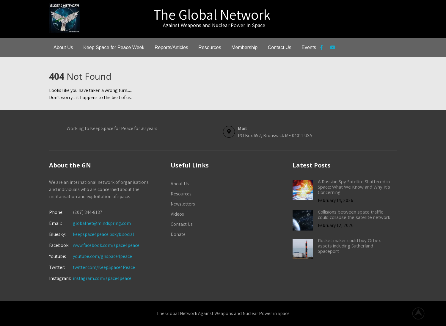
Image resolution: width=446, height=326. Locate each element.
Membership (244, 47)
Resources (209, 47)
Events (308, 47)
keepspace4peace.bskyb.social (103, 234)
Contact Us (279, 47)
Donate (178, 234)
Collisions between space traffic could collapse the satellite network (354, 214)
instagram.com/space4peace (102, 278)
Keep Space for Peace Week (113, 47)
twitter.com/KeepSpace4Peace (104, 267)
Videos (177, 214)
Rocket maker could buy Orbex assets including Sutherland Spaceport (349, 246)
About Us (63, 47)
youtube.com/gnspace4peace (102, 256)
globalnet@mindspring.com (90, 223)
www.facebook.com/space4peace (106, 245)
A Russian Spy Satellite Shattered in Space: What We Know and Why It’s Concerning (354, 187)
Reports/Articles (171, 47)
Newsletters (183, 204)
